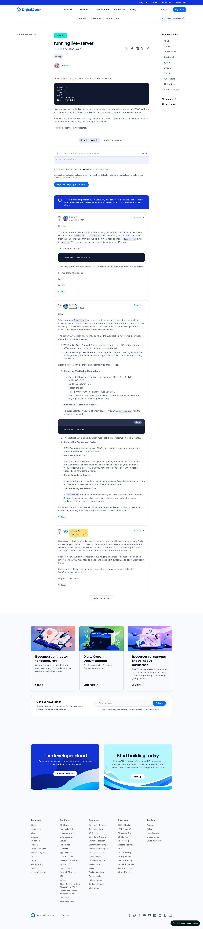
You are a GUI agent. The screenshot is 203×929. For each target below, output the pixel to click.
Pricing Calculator (96, 871)
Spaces (63, 864)
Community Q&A (96, 828)
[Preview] (143, 153)
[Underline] (62, 153)
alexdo (74, 530)
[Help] (146, 153)
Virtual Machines (125, 867)
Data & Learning (67, 836)
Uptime (63, 879)
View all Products (67, 901)
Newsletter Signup (97, 860)
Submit (159, 702)
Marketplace (94, 864)
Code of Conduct (96, 883)
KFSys (72, 304)
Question (60, 35)
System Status (153, 836)
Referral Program (38, 848)
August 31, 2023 (78, 533)
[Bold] (57, 153)
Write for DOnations (97, 836)
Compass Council (96, 852)
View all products (65, 773)
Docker (167, 73)
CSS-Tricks (94, 832)
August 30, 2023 (76, 307)
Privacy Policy (154, 709)
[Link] (68, 153)
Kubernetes (169, 78)
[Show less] (144, 217)
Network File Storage (69, 871)
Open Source (95, 856)
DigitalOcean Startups (98, 844)
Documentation (95, 875)
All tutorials (169, 84)
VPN (120, 848)
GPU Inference (124, 836)
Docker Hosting (124, 852)
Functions (64, 848)
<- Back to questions (27, 34)
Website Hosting (125, 844)
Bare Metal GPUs (67, 828)
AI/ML (166, 40)
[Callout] (92, 153)
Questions (96, 18)
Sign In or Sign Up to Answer (71, 184)
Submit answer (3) (89, 140)
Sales (149, 828)
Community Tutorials (97, 824)
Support (150, 824)
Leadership (36, 828)
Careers (155, 2)
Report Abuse (153, 832)
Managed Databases (69, 860)
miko (67, 65)
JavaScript (169, 57)
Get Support (166, 2)
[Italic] (60, 153)
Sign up (179, 9)
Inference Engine (67, 832)
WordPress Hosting (126, 864)
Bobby (72, 217)
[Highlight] (73, 153)
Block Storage (66, 867)
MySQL (167, 68)
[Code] (98, 153)
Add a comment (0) (112, 140)
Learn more (91, 684)
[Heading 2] (79, 153)
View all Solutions (125, 871)
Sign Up (40, 684)
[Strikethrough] (65, 153)
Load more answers (101, 597)
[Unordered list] (84, 153)
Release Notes (95, 879)
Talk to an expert (172, 89)
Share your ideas (154, 840)
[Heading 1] (76, 153)
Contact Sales (180, 2)
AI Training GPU (124, 832)
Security (34, 867)
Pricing (92, 867)
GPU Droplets (66, 824)
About (33, 824)
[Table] (95, 153)
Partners (34, 844)
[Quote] (90, 153)
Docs (147, 2)
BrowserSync (70, 497)
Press (33, 856)
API (61, 875)
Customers (35, 840)
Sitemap (65, 914)
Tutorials (81, 18)
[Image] (71, 153)
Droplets (63, 840)
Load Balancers (66, 856)
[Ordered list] (87, 153)
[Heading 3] (82, 153)
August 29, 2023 (76, 220)
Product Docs (112, 18)
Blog (141, 2)
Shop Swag (94, 887)
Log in (165, 9)
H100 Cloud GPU (125, 828)
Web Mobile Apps (125, 860)
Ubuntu (167, 46)
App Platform (65, 852)
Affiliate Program (38, 852)
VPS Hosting (123, 840)
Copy (137, 421)
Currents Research (97, 840)
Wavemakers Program (98, 848)
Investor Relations (38, 871)
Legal (33, 860)
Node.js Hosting (125, 856)
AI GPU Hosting (124, 824)
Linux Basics (170, 51)
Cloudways (65, 897)
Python (167, 62)
